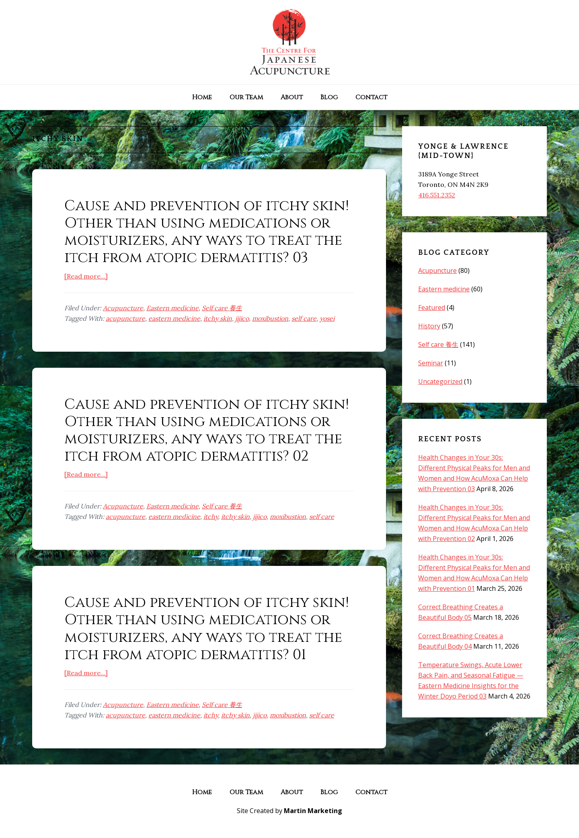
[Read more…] (86, 276)
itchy (210, 516)
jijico (242, 318)
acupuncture (125, 318)
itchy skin (217, 318)
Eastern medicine (172, 308)
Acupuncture (123, 308)
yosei (327, 318)
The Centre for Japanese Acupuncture (289, 42)
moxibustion (270, 318)
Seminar (430, 363)
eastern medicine (174, 318)
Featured (431, 307)
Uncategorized (440, 381)
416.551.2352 (436, 195)
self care (304, 318)
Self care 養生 (222, 308)
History (429, 326)
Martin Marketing (313, 810)
